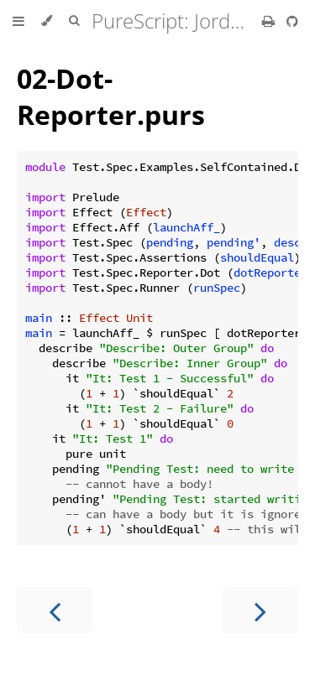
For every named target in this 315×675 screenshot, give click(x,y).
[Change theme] (46, 21)
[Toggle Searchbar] (73, 21)
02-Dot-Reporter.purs (111, 96)
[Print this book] (270, 21)
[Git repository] (292, 21)
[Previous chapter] (54, 610)
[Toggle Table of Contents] (18, 21)
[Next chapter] (260, 610)
